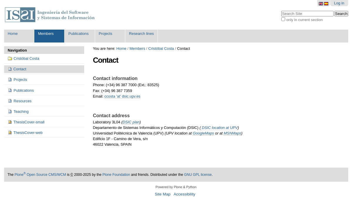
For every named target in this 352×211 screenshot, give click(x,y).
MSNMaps (232, 133)
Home (13, 33)
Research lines (141, 33)
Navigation (17, 50)
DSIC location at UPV (219, 127)
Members (46, 33)
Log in (339, 3)
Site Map (162, 194)
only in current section (304, 20)
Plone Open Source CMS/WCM (40, 175)
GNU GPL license (197, 175)
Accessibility (184, 194)
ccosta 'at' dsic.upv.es (122, 96)
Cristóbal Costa (161, 48)
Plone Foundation (116, 175)
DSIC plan (131, 122)
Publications (78, 33)
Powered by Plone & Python (175, 187)
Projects (105, 33)
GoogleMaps (203, 133)
